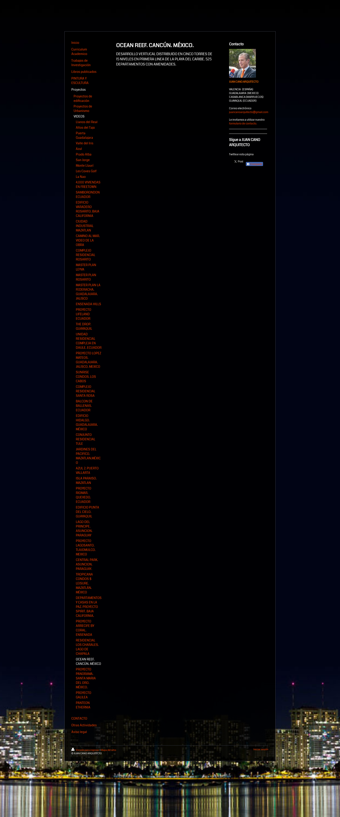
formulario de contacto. (243, 124)
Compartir (254, 164)
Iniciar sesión (260, 749)
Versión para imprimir (85, 750)
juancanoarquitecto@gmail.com (248, 112)
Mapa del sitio (108, 750)
